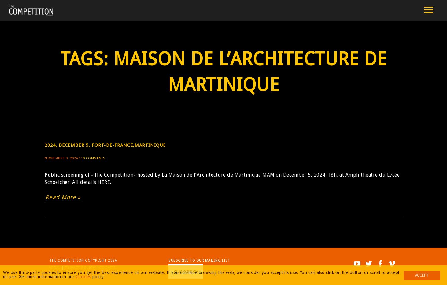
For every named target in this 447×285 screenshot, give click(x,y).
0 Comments (94, 158)
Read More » (63, 197)
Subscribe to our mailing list (199, 260)
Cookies (83, 276)
